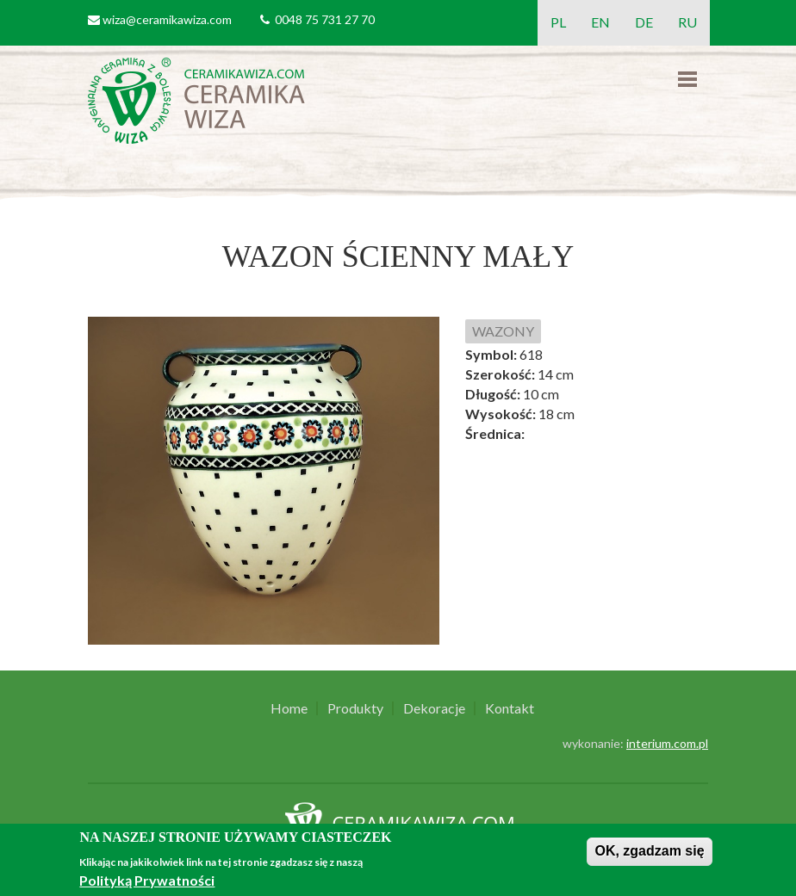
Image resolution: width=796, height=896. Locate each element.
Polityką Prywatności (147, 880)
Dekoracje (434, 708)
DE (644, 22)
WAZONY (503, 331)
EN (600, 22)
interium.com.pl (667, 743)
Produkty (355, 708)
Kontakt (509, 708)
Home (289, 708)
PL (558, 22)
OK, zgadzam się (649, 850)
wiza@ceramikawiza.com (167, 19)
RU (687, 22)
